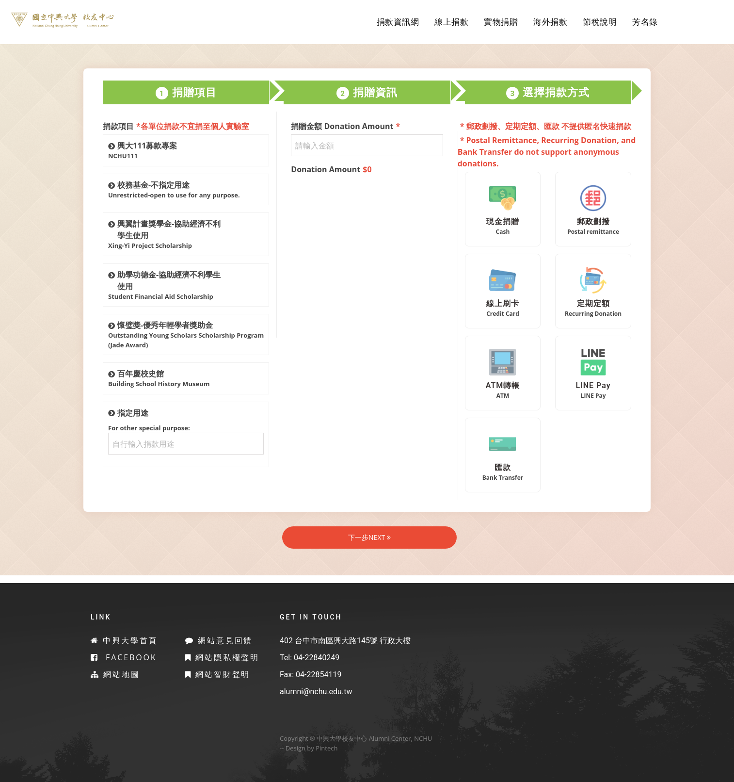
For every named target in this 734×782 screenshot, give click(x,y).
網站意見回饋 (219, 640)
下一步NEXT (369, 537)
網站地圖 (115, 674)
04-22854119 (318, 674)
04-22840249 (316, 657)
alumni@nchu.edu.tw (316, 691)
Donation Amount (331, 169)
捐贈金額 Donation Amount (345, 126)
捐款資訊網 (398, 22)
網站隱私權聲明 (222, 657)
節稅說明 (600, 22)
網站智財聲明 (218, 674)
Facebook (124, 657)
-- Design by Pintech (308, 748)
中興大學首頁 (124, 640)
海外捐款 (550, 22)
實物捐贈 (501, 22)
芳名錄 (645, 22)
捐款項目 (176, 126)
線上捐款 (451, 22)
